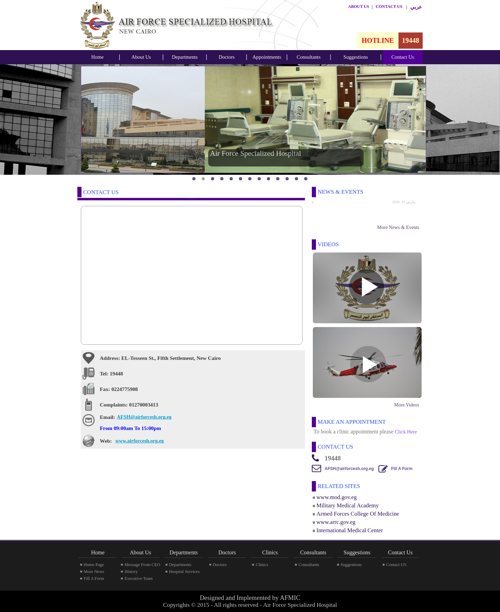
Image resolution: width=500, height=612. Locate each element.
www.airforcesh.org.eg (139, 440)
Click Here (406, 431)
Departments (185, 57)
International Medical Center (349, 530)
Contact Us (403, 57)
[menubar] (97, 57)
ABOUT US (358, 6)
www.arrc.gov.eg (335, 522)
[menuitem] (97, 57)
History (131, 571)
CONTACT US (389, 6)
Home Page (94, 564)
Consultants (308, 57)
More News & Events (398, 227)
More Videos (406, 405)
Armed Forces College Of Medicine (357, 513)
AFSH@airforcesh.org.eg (144, 417)
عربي (416, 7)
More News (94, 571)
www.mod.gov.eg (336, 497)
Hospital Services (184, 571)
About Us (141, 57)
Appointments (266, 57)
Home (97, 57)
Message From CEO (142, 564)
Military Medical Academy (347, 505)
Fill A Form (402, 468)
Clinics (262, 564)
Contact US (396, 564)
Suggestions (356, 57)
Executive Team (139, 578)
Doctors (226, 57)
